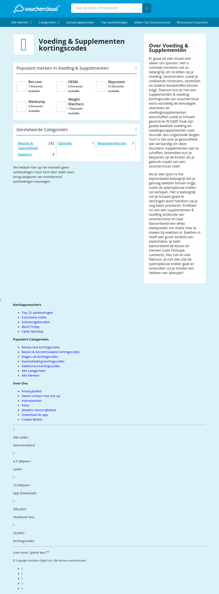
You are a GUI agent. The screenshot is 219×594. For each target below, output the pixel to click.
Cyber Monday (32, 331)
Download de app (35, 414)
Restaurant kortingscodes (41, 347)
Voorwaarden (32, 400)
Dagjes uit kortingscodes (40, 356)
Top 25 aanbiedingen (37, 312)
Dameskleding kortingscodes (43, 361)
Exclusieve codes (34, 317)
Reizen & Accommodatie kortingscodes (51, 352)
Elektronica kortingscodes (41, 366)
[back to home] (36, 8)
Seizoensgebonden (80, 22)
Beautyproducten (112, 143)
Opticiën (65, 143)
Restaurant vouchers (192, 22)
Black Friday (30, 326)
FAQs (25, 405)
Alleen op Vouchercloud (152, 22)
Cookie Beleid (32, 419)
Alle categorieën (34, 370)
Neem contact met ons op (41, 396)
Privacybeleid (31, 391)
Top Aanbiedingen (114, 22)
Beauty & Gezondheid (28, 145)
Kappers (25, 154)
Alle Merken (30, 375)
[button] (21, 22)
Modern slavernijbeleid (39, 410)
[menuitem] (21, 22)
